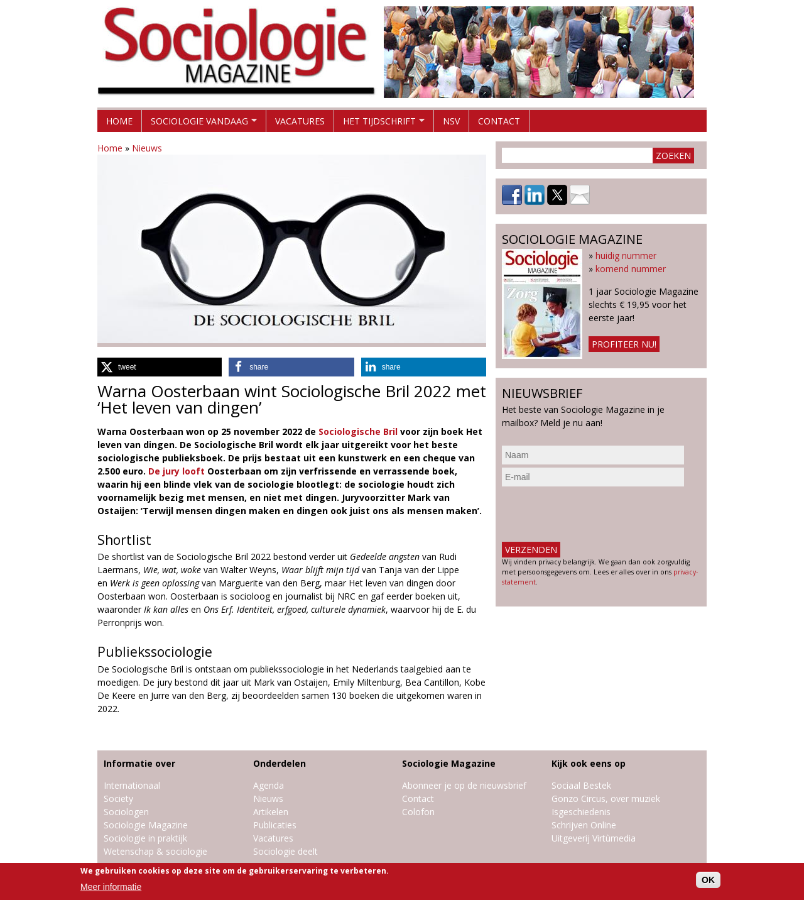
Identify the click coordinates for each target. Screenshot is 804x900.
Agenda (268, 785)
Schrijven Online (583, 825)
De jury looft (176, 471)
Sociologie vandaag (199, 123)
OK (708, 880)
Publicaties (274, 825)
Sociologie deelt (285, 851)
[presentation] (597, 514)
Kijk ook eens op (588, 763)
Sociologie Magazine (146, 825)
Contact (499, 121)
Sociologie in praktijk (145, 838)
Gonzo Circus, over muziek (605, 798)
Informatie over (139, 763)
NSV (451, 121)
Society (118, 798)
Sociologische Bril (358, 431)
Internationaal (132, 785)
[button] (159, 367)
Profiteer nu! (624, 344)
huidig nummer (625, 255)
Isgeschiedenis (581, 812)
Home (119, 121)
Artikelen (270, 812)
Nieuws (147, 148)
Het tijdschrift (379, 123)
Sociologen (126, 812)
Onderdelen (279, 763)
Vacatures (300, 121)
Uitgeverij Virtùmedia (593, 838)
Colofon (418, 812)
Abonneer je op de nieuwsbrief (464, 785)
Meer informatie (110, 887)
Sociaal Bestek (581, 785)
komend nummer (630, 269)
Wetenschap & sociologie (155, 851)
